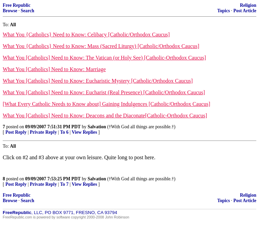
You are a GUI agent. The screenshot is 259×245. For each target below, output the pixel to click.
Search (27, 10)
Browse (10, 10)
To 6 (64, 132)
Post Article (244, 10)
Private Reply (43, 132)
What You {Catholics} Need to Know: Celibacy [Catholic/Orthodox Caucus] (86, 34)
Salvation (97, 126)
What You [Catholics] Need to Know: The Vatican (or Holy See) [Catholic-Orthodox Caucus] (104, 58)
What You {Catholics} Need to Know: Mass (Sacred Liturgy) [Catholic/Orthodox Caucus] (101, 46)
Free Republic (17, 5)
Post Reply (15, 132)
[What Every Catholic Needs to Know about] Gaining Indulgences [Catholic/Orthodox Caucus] (106, 104)
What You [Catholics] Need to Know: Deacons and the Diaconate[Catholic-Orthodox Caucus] (105, 115)
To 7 (64, 184)
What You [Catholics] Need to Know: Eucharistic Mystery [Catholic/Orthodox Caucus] (98, 81)
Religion (248, 5)
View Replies (84, 132)
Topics (223, 10)
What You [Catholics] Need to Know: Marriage (54, 69)
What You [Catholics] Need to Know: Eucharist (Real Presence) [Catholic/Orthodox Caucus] (104, 92)
